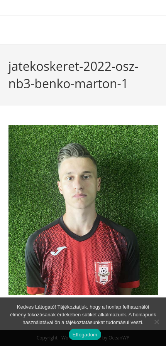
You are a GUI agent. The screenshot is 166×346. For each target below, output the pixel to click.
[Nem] (156, 322)
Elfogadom (85, 335)
